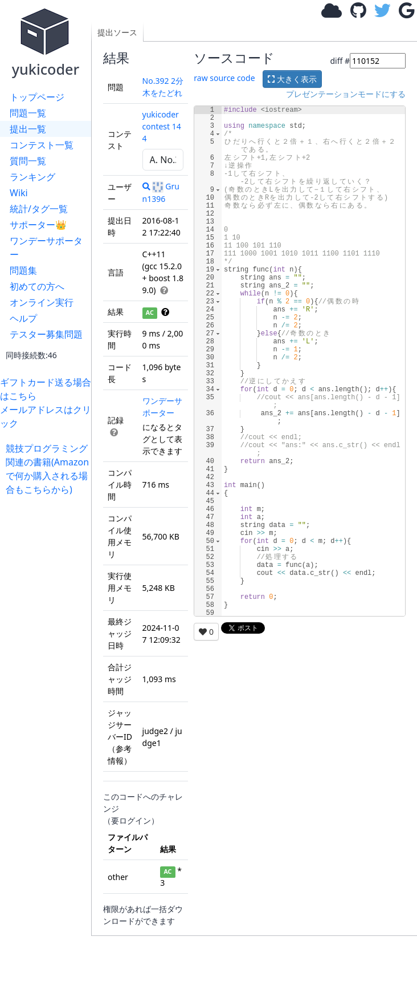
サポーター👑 (38, 224)
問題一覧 (28, 113)
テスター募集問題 (46, 334)
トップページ (37, 97)
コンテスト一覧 (41, 145)
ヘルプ (23, 318)
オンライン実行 (41, 302)
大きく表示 (292, 79)
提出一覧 (28, 129)
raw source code (224, 77)
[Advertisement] (48, 667)
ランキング (32, 177)
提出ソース (117, 32)
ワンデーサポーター (46, 247)
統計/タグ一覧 (39, 208)
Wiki (19, 193)
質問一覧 (28, 161)
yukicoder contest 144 (161, 126)
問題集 (23, 270)
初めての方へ (37, 286)
